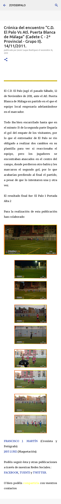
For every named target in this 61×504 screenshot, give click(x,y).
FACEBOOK (11, 472)
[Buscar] (56, 5)
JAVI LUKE (10, 451)
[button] (6, 60)
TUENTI (25, 472)
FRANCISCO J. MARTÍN (21, 441)
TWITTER (39, 472)
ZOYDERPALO (17, 5)
